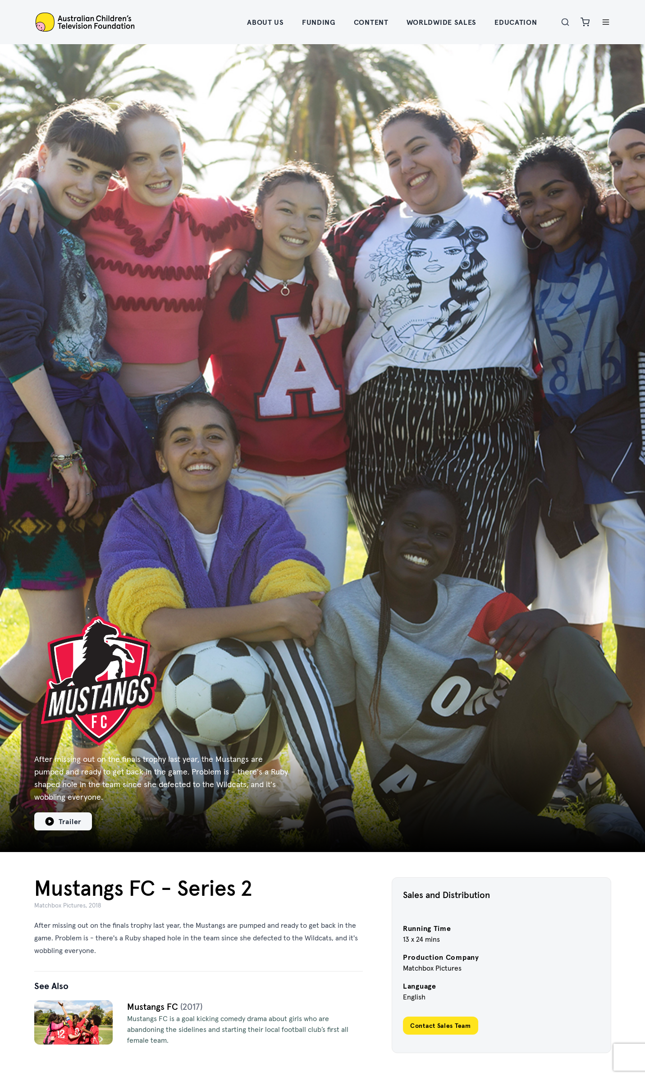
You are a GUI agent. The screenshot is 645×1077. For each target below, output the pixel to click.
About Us (265, 22)
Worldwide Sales (442, 22)
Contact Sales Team (440, 1026)
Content (371, 22)
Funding (319, 22)
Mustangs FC (153, 1007)
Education (515, 22)
